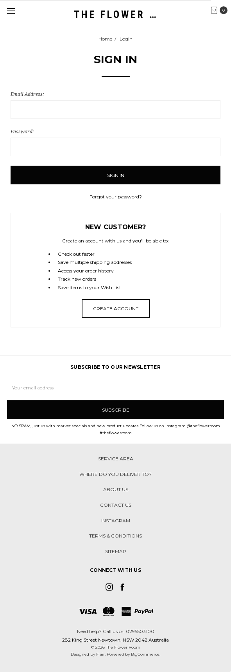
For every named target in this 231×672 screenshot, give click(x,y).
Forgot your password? (116, 197)
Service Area (115, 459)
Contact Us (115, 505)
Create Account (115, 308)
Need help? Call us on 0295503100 (115, 631)
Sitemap (115, 551)
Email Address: (27, 94)
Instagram (115, 520)
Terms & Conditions (115, 536)
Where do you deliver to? (115, 474)
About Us (115, 489)
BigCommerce (145, 654)
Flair (100, 654)
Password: (22, 131)
